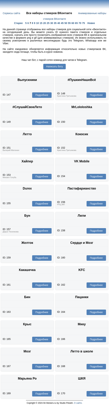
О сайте (78, 403)
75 (83, 23)
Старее (18, 23)
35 (55, 23)
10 (37, 23)
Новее (91, 23)
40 (58, 23)
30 (51, 23)
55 (69, 23)
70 (80, 23)
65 (76, 23)
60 (73, 23)
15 (41, 23)
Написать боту (54, 66)
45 (62, 23)
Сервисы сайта (11, 13)
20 (44, 23)
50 (65, 23)
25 (48, 23)
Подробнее (41, 95)
